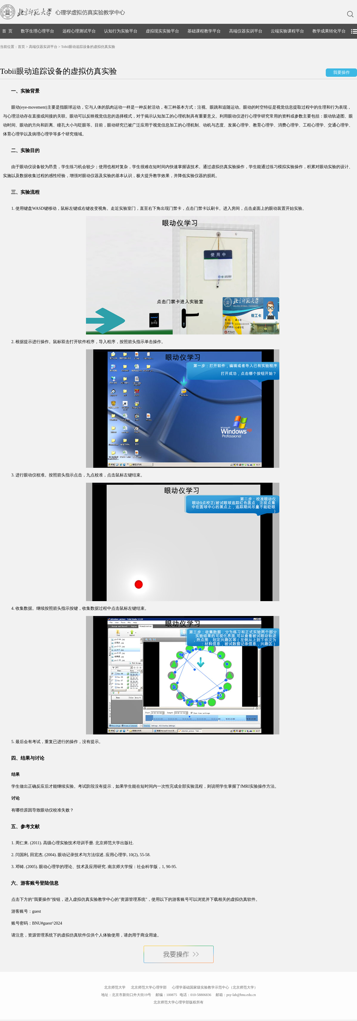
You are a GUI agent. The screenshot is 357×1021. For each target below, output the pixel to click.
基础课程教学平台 (204, 31)
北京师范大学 (115, 987)
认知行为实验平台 (120, 31)
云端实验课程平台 (287, 31)
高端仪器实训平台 (245, 31)
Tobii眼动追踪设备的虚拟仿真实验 (88, 47)
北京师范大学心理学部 (149, 987)
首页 (21, 47)
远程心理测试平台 (79, 31)
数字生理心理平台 (37, 31)
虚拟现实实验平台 (162, 31)
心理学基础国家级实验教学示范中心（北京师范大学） (215, 987)
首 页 (7, 31)
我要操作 (341, 72)
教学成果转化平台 (329, 31)
